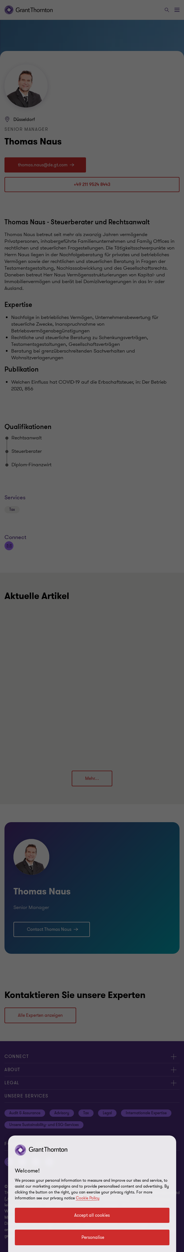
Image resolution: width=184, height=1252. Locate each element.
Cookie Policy (87, 1198)
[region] (92, 1194)
